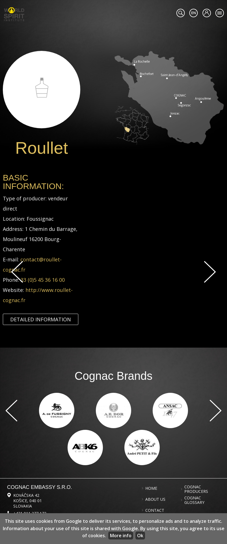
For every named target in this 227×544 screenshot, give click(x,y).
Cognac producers (196, 489)
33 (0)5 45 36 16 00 (43, 279)
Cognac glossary (194, 500)
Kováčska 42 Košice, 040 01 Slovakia (27, 501)
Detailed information (40, 319)
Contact (154, 510)
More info (120, 535)
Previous (17, 272)
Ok (140, 535)
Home (151, 488)
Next (210, 272)
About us (155, 499)
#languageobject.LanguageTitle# (193, 13)
